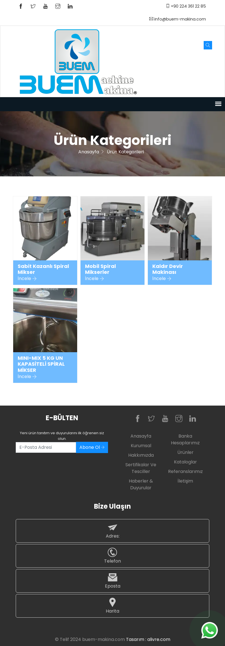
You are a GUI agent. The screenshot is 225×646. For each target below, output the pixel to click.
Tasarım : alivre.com (148, 639)
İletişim (185, 481)
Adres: (112, 530)
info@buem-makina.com (177, 19)
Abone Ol (92, 447)
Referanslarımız (185, 471)
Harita (112, 605)
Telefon (112, 555)
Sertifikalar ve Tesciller (140, 468)
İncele (27, 278)
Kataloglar (185, 462)
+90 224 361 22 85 (186, 6)
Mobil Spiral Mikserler (100, 269)
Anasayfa (88, 152)
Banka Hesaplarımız (185, 439)
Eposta (112, 580)
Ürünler (185, 452)
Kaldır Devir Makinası (167, 269)
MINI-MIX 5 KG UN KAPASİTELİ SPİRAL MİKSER (41, 364)
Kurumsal (141, 445)
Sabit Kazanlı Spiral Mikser (43, 269)
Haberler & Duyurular (141, 484)
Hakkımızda (141, 455)
